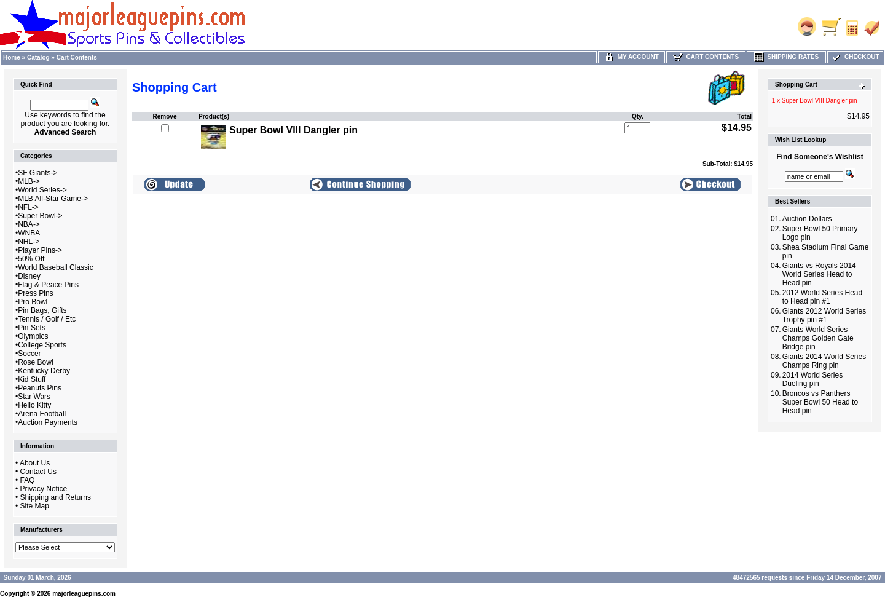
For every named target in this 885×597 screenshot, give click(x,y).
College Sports (42, 345)
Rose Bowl (35, 362)
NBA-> (29, 224)
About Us (35, 463)
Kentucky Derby (44, 370)
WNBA (29, 233)
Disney (29, 276)
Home (11, 57)
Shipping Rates (786, 56)
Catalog (38, 57)
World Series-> (42, 190)
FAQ (27, 480)
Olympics (33, 336)
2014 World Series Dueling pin (812, 379)
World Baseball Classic (55, 267)
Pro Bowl (32, 302)
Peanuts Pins (39, 388)
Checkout (855, 56)
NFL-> (28, 207)
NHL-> (28, 241)
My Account (631, 56)
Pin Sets (31, 327)
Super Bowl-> (40, 216)
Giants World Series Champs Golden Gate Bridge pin (818, 338)
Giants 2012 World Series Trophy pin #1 (824, 315)
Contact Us (38, 471)
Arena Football (42, 413)
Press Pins (35, 293)
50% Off (31, 259)
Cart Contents (77, 57)
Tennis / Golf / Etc (47, 319)
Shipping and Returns (55, 497)
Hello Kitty (34, 405)
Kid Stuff (31, 379)
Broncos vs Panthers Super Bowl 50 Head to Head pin (820, 402)
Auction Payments (47, 422)
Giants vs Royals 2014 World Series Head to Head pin (819, 274)
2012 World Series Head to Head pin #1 (822, 297)
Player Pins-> (40, 250)
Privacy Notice (44, 488)
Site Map (34, 506)
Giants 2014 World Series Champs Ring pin (824, 361)
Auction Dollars (807, 219)
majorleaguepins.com (84, 593)
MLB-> (29, 181)
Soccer (29, 353)
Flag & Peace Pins (48, 284)
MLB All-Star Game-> (53, 198)
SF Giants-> (37, 172)
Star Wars (34, 396)
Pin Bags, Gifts (42, 310)
